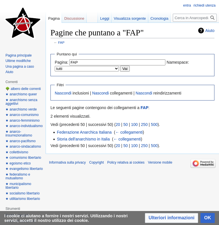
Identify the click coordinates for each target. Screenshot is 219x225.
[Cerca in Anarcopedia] (195, 18)
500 (154, 124)
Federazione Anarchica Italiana (84, 132)
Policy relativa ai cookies (126, 162)
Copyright (96, 162)
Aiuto (209, 30)
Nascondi (63, 93)
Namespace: (178, 62)
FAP (61, 42)
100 (134, 124)
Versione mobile (160, 162)
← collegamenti (129, 132)
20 (118, 124)
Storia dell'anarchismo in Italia (83, 139)
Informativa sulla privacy (67, 162)
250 (144, 124)
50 (125, 124)
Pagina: (61, 62)
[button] (171, 218)
